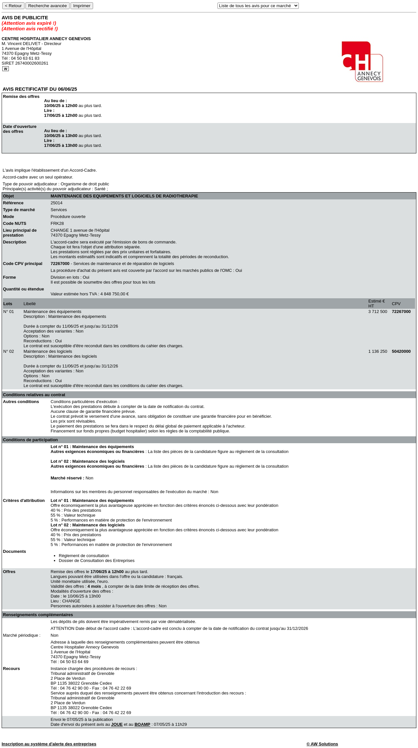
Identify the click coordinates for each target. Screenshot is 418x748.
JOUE (116, 724)
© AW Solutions (322, 743)
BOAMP (142, 724)
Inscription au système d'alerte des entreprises (49, 743)
